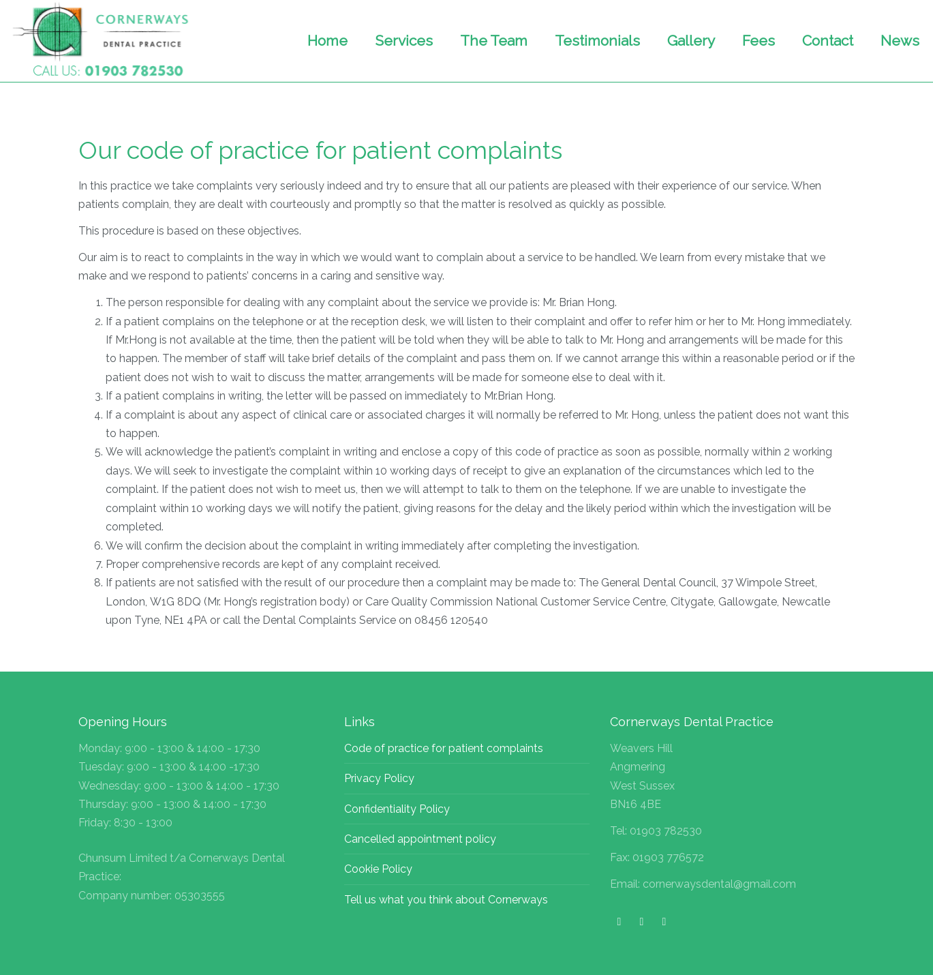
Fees (758, 40)
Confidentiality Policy (397, 808)
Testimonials (597, 40)
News (900, 40)
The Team (493, 40)
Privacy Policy (379, 778)
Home (327, 40)
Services (404, 40)
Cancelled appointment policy (420, 838)
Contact (827, 40)
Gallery (691, 40)
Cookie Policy (378, 868)
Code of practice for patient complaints (443, 748)
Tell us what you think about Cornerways (446, 899)
